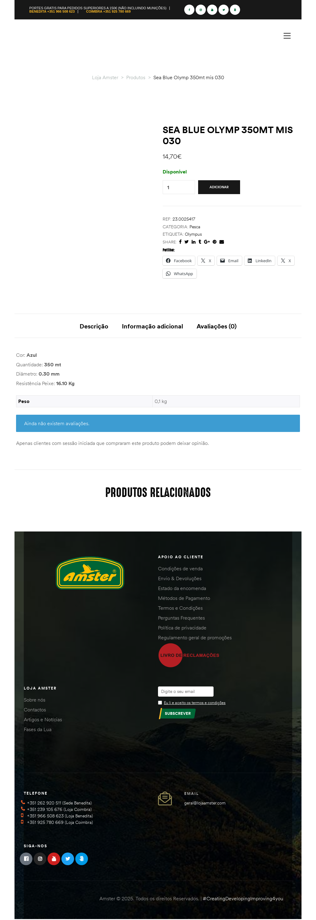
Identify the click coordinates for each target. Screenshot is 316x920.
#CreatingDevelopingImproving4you (243, 899)
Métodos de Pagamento (184, 599)
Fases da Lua (38, 730)
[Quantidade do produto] (168, 187)
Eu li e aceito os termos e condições (195, 703)
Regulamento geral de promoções (195, 638)
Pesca (194, 227)
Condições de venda (180, 569)
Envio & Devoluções (180, 579)
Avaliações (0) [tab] (217, 326)
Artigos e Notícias (43, 720)
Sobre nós (34, 700)
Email (191, 794)
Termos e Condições (180, 609)
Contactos (35, 710)
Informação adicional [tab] (152, 326)
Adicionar (219, 187)
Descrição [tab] (94, 326)
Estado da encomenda (182, 589)
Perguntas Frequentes (181, 619)
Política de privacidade (182, 628)
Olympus (193, 234)
